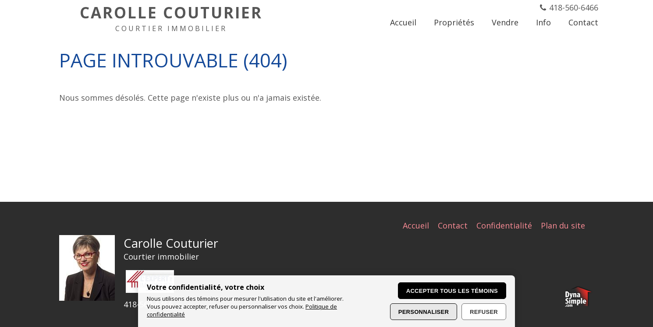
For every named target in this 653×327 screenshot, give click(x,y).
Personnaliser (423, 312)
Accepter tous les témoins (452, 291)
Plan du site (563, 225)
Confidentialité (504, 225)
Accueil (416, 225)
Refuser (484, 312)
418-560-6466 (573, 7)
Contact (453, 225)
